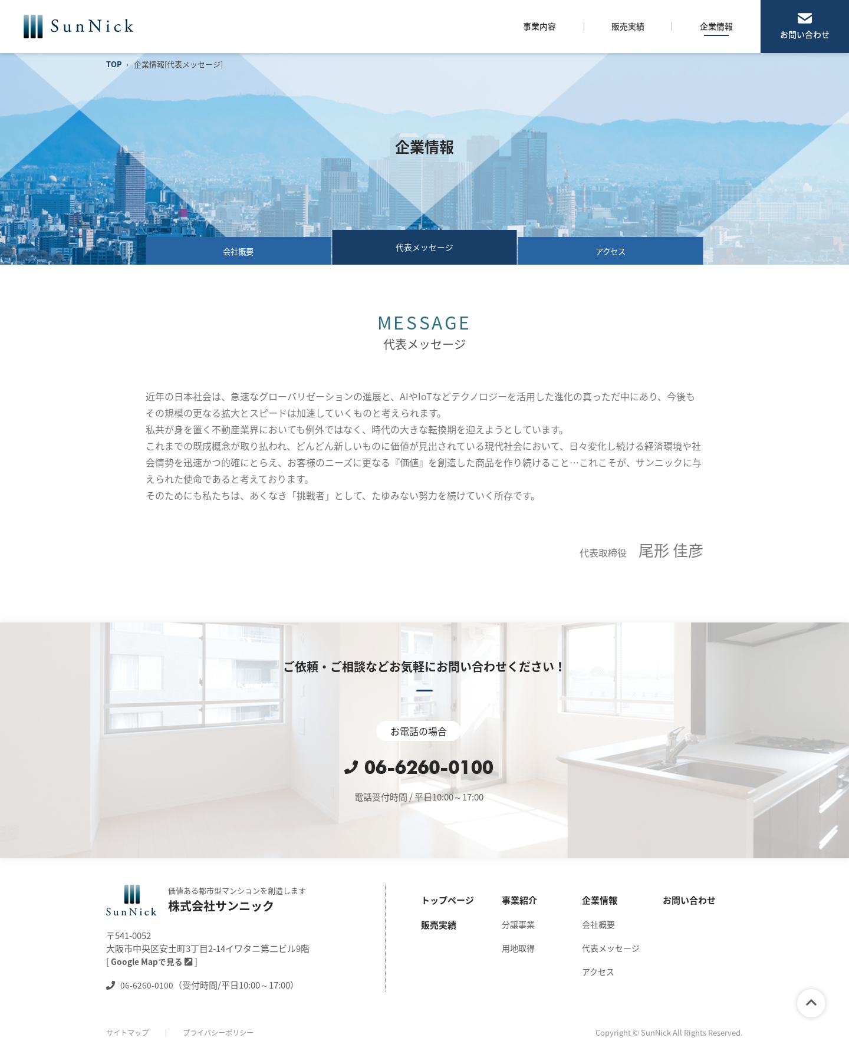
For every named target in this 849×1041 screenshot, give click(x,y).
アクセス (610, 247)
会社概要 (239, 247)
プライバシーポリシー (224, 1032)
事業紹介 (519, 900)
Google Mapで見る (153, 961)
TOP (114, 64)
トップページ (447, 900)
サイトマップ (129, 1032)
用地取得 (518, 948)
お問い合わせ (805, 34)
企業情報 (599, 900)
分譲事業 (518, 924)
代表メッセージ (611, 948)
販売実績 (438, 924)
